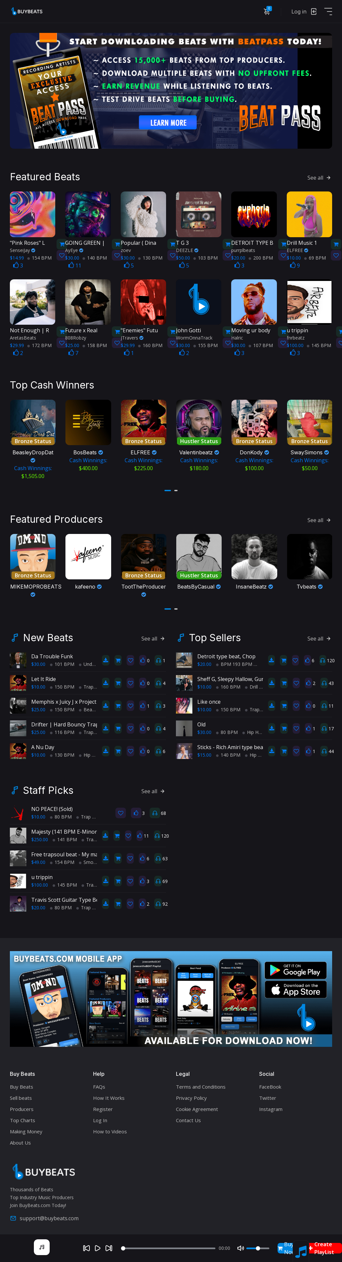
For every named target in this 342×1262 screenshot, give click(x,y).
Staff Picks (48, 787)
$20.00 (204, 661)
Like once (209, 698)
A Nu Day (42, 743)
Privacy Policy (191, 1094)
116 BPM (62, 729)
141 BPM (65, 836)
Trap (86, 683)
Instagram (270, 1105)
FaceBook (270, 1083)
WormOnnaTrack (194, 336)
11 (74, 263)
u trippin (42, 873)
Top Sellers (215, 634)
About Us (20, 1139)
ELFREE (297, 248)
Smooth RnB (95, 859)
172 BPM (39, 343)
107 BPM (261, 343)
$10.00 (38, 683)
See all (319, 176)
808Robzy (75, 336)
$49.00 (38, 859)
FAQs (99, 1083)
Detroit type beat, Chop (226, 653)
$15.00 (204, 751)
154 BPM (39, 256)
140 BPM (95, 256)
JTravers (132, 336)
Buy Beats (21, 1083)
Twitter (267, 1094)
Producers (22, 1105)
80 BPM (227, 729)
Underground (95, 661)
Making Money (26, 1127)
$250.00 (39, 836)
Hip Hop (90, 751)
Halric (237, 336)
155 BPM (205, 343)
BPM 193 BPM (234, 661)
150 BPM (62, 683)
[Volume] (257, 1248)
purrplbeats (243, 248)
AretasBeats (23, 336)
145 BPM (319, 343)
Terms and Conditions (201, 1083)
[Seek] (168, 1248)
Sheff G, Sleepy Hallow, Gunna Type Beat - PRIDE (257, 675)
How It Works (109, 1094)
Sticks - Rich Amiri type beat (231, 743)
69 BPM (315, 256)
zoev (126, 248)
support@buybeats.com (44, 1215)
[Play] (98, 1248)
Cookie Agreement (197, 1105)
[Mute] (241, 1248)
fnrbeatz (296, 336)
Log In (100, 1116)
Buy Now (287, 1248)
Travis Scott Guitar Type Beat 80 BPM (77, 896)
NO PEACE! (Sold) (52, 805)
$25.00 (38, 706)
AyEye (74, 248)
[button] (167, 488)
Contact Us (188, 1116)
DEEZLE (187, 248)
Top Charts (22, 1116)
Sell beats (21, 1094)
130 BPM (150, 256)
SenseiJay (22, 248)
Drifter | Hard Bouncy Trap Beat (71, 721)
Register (103, 1105)
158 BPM (95, 343)
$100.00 (39, 881)
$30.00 (38, 661)
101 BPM (62, 661)
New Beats (48, 634)
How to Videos (110, 1127)
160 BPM (150, 343)
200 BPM (261, 256)
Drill (251, 683)
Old (201, 721)
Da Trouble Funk (52, 653)
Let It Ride (43, 675)
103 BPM (205, 256)
